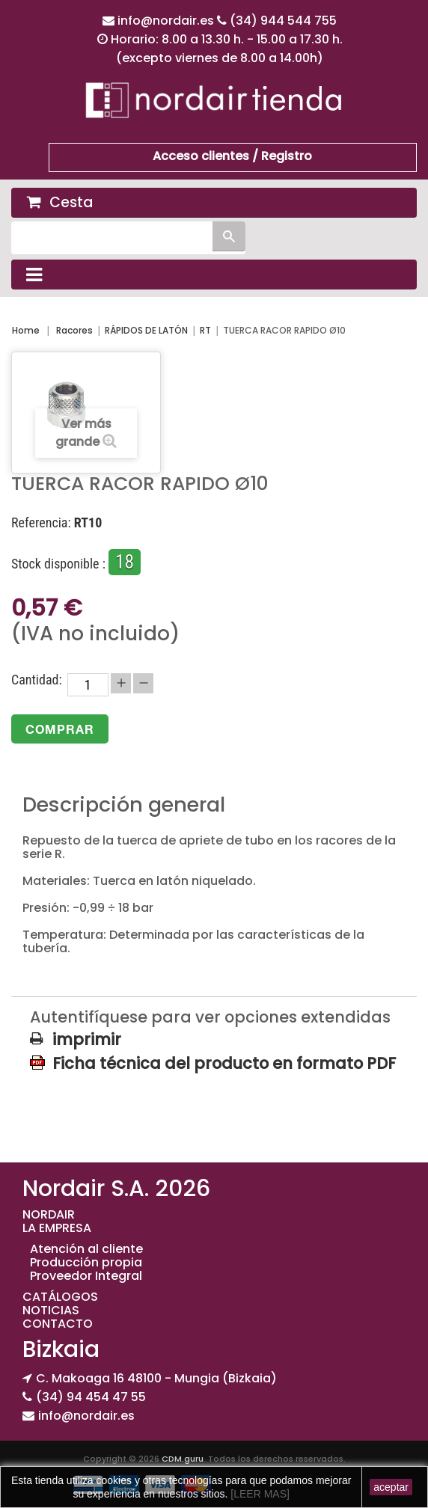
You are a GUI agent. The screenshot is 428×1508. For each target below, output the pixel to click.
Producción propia (86, 1262)
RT (205, 330)
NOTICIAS (50, 1310)
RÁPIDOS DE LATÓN (146, 330)
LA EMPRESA (56, 1227)
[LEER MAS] (258, 1494)
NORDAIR (48, 1214)
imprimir (86, 1040)
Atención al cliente (86, 1248)
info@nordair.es (167, 20)
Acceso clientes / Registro (232, 156)
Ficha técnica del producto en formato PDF (224, 1062)
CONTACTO (57, 1323)
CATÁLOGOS (60, 1296)
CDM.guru (183, 1459)
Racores (74, 330)
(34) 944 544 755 (283, 20)
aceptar (391, 1487)
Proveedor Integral (86, 1275)
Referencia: (41, 523)
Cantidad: (36, 680)
